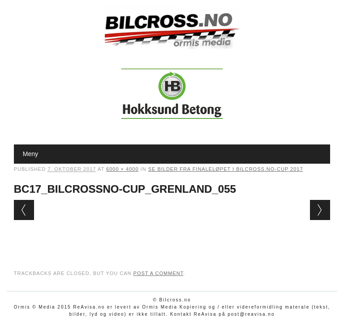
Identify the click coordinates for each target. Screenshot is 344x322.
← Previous (24, 210)
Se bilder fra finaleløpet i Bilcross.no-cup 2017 (225, 169)
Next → (320, 210)
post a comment (158, 273)
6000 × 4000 (122, 169)
